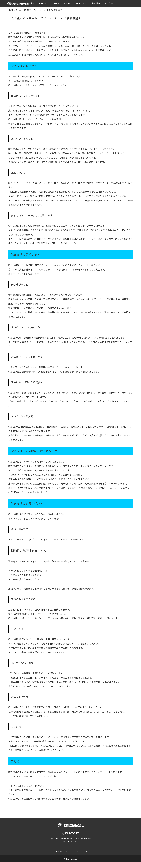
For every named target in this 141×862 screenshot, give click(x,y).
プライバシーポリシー (62, 851)
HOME (10, 10)
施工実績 (30, 3)
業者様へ (67, 3)
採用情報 (96, 3)
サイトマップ (82, 851)
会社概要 (55, 3)
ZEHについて (82, 3)
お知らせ (43, 3)
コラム (18, 10)
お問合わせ (109, 3)
